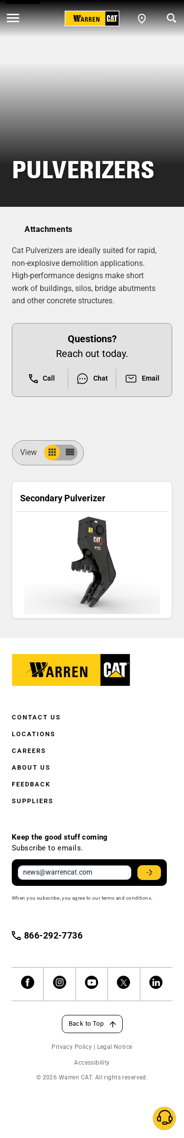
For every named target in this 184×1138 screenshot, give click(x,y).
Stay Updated (151, 872)
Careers (29, 750)
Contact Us (36, 717)
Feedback (31, 784)
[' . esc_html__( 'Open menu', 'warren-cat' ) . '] (13, 19)
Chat (92, 379)
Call (42, 378)
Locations (33, 734)
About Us (31, 767)
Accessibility (91, 1062)
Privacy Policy (72, 1046)
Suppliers (32, 801)
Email (142, 379)
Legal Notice (114, 1046)
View (32, 452)
